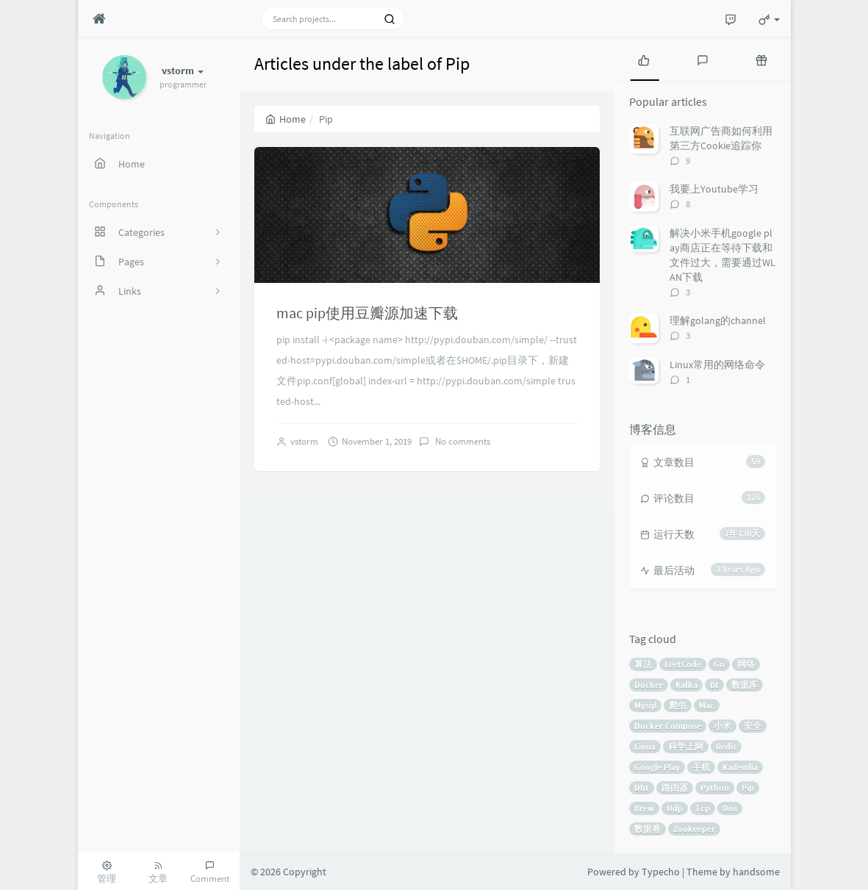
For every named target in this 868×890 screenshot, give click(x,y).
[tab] (643, 59)
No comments (461, 441)
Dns (729, 808)
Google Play (657, 766)
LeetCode (682, 664)
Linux (645, 746)
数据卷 (647, 828)
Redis (726, 746)
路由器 (674, 787)
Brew (644, 808)
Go (719, 664)
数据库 (744, 684)
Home (285, 119)
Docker (648, 684)
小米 (722, 725)
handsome (756, 871)
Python (714, 787)
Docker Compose (667, 725)
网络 (746, 664)
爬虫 (677, 705)
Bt (714, 684)
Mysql (645, 705)
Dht (641, 787)
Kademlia (740, 766)
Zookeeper (694, 828)
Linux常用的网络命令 (717, 364)
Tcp (702, 808)
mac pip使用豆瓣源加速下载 (367, 313)
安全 (752, 725)
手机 (701, 766)
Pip (748, 787)
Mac (706, 705)
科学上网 (685, 746)
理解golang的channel (718, 320)
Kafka (686, 684)
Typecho (661, 871)
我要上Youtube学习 (714, 188)
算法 (643, 664)
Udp (675, 808)
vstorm (304, 441)
